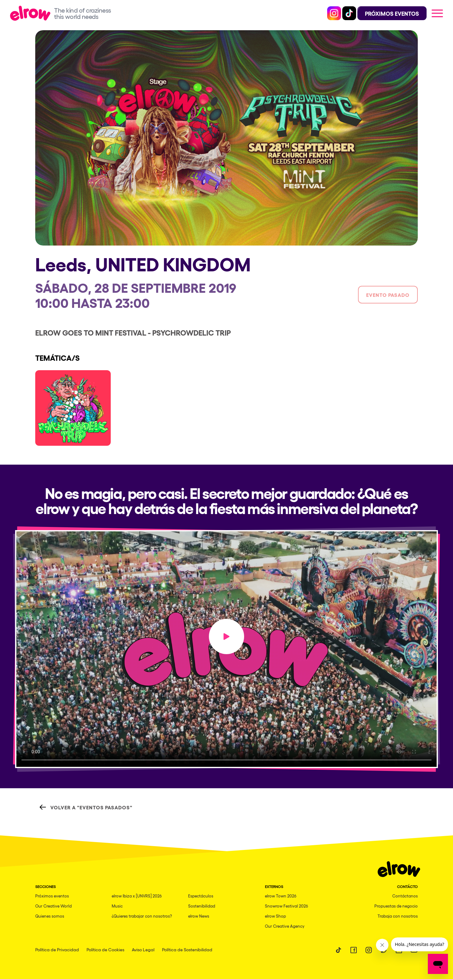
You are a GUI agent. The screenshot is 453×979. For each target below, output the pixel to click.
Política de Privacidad (57, 949)
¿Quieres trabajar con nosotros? (142, 916)
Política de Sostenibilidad (187, 949)
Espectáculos (200, 895)
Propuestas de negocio (396, 905)
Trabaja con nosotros (398, 916)
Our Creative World (53, 905)
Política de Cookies (105, 949)
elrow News (198, 916)
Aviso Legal (143, 949)
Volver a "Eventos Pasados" (85, 807)
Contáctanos (405, 895)
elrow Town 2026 (280, 895)
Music (117, 905)
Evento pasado (388, 294)
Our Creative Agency (285, 926)
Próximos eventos (52, 895)
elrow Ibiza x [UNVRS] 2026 (137, 895)
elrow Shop (275, 916)
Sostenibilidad (201, 905)
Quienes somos (49, 916)
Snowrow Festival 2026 (286, 905)
